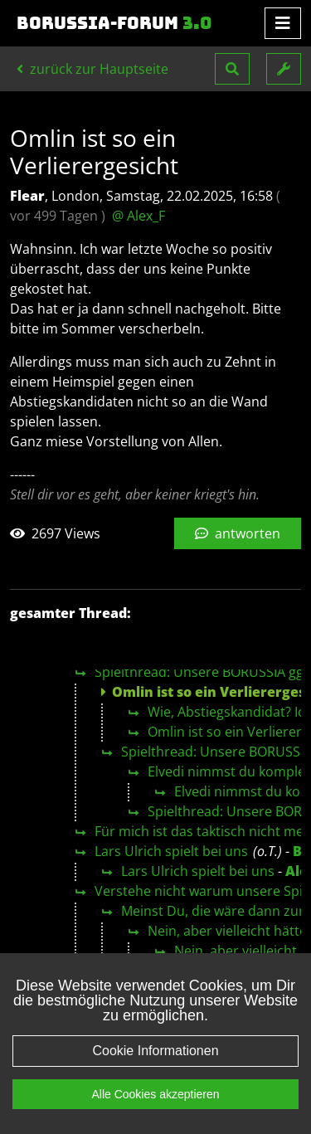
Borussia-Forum (114, 23)
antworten (237, 533)
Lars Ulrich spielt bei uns (171, 851)
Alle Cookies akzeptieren (155, 1094)
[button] (232, 69)
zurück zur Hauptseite (92, 69)
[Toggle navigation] (283, 23)
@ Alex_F (138, 216)
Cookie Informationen (155, 1051)
